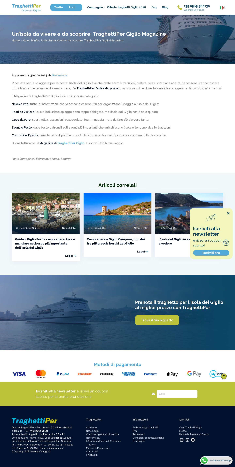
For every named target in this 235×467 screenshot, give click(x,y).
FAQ (135, 431)
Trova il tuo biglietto (157, 320)
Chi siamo (91, 427)
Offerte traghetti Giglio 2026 (126, 7)
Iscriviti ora (211, 253)
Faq (154, 7)
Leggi (69, 255)
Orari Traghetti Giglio (191, 427)
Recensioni (139, 434)
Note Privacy (93, 437)
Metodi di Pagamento (98, 448)
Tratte (60, 7)
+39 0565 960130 (197, 6)
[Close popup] (228, 213)
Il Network (91, 455)
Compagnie (96, 7)
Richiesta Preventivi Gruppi (194, 434)
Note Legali (92, 431)
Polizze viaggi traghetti (145, 427)
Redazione (59, 75)
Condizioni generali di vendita (102, 434)
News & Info (31, 40)
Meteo (183, 431)
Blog (165, 7)
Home (16, 40)
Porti (73, 7)
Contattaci (92, 451)
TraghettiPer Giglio (70, 143)
